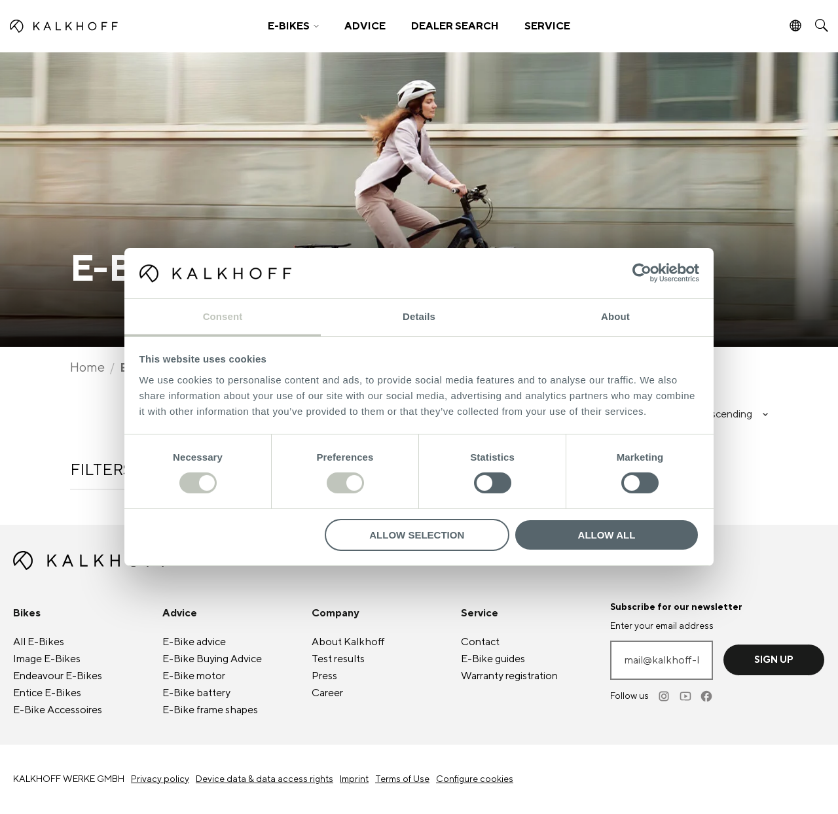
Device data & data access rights (264, 779)
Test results (338, 658)
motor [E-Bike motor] (193, 675)
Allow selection (416, 534)
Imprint (354, 779)
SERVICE (547, 26)
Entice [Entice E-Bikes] (47, 692)
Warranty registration (509, 675)
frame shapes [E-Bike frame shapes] (210, 710)
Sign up (773, 660)
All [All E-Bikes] (38, 641)
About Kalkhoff (348, 641)
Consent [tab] (223, 316)
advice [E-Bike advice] (194, 641)
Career (327, 692)
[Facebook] (707, 696)
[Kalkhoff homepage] (110, 26)
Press (324, 675)
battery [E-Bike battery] (196, 692)
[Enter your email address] (661, 660)
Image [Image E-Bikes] (47, 658)
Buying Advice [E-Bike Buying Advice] (212, 658)
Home (87, 367)
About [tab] (615, 316)
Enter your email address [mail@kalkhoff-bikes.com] (662, 626)
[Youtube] (686, 696)
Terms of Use (402, 779)
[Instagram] (665, 696)
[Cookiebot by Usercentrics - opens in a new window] (642, 273)
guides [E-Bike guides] (493, 658)
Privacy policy (160, 779)
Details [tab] (419, 316)
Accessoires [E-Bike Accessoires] (57, 710)
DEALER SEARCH (455, 26)
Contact (480, 641)
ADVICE (365, 26)
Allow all (607, 534)
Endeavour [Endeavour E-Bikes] (57, 675)
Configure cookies (474, 779)
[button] (293, 26)
